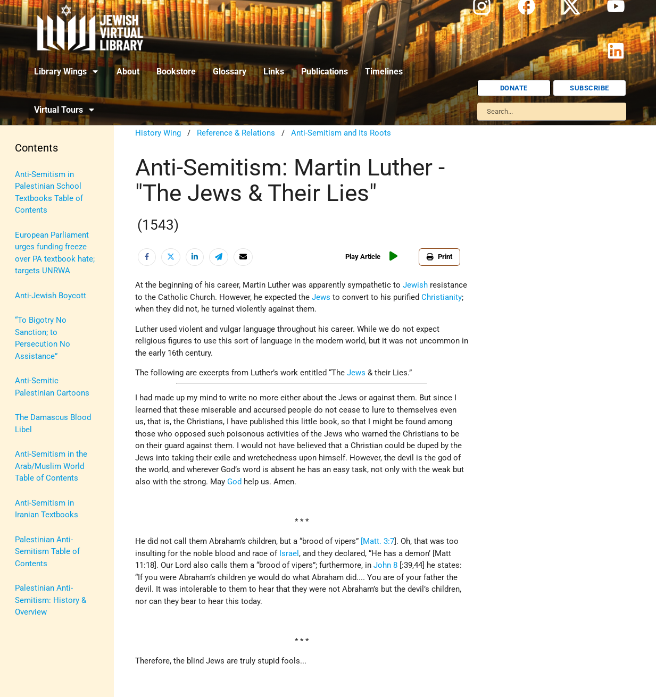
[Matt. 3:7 (377, 541)
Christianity (441, 297)
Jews (321, 297)
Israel (289, 553)
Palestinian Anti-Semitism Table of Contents (47, 551)
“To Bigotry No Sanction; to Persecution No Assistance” (42, 338)
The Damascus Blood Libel (53, 423)
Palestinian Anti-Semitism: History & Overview (50, 600)
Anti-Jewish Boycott (50, 295)
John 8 (385, 565)
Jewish (415, 285)
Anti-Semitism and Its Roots (341, 133)
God (234, 481)
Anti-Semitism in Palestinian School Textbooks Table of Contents (49, 192)
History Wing (158, 133)
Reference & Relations (236, 133)
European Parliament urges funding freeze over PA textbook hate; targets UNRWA (55, 253)
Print (439, 257)
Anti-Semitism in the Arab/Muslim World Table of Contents (51, 466)
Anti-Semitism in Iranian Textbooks (46, 509)
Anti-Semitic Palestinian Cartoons (52, 387)
